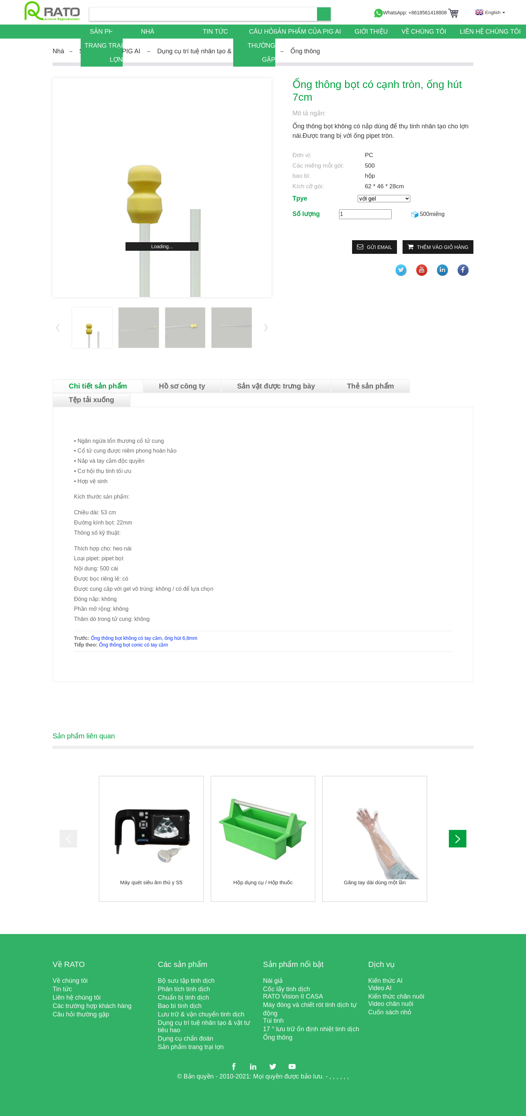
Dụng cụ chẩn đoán (185, 1038)
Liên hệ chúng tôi (490, 31)
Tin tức (215, 31)
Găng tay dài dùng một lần (375, 882)
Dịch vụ (381, 964)
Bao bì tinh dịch (180, 1005)
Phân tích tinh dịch (184, 989)
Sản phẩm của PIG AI (307, 31)
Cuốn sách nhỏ (389, 1012)
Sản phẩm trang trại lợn (104, 45)
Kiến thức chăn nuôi (396, 996)
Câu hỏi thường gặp (261, 45)
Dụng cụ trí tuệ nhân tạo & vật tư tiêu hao (215, 51)
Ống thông (305, 51)
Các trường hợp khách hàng (92, 1005)
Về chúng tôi (424, 31)
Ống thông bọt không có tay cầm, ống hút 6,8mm (144, 638)
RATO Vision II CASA (293, 996)
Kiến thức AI (385, 980)
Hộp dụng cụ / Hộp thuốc (262, 882)
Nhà (147, 31)
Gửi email (379, 247)
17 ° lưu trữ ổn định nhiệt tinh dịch (311, 1029)
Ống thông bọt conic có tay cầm (133, 645)
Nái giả (273, 980)
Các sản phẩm (182, 964)
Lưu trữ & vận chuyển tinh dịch (201, 1014)
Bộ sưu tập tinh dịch (186, 980)
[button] (266, 327)
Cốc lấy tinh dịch (286, 989)
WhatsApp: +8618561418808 (410, 12)
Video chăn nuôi (390, 1003)
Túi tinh (273, 1020)
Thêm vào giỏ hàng (442, 247)
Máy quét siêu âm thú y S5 (151, 882)
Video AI (380, 988)
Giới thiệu (371, 31)
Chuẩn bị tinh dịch (183, 997)
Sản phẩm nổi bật (293, 964)
